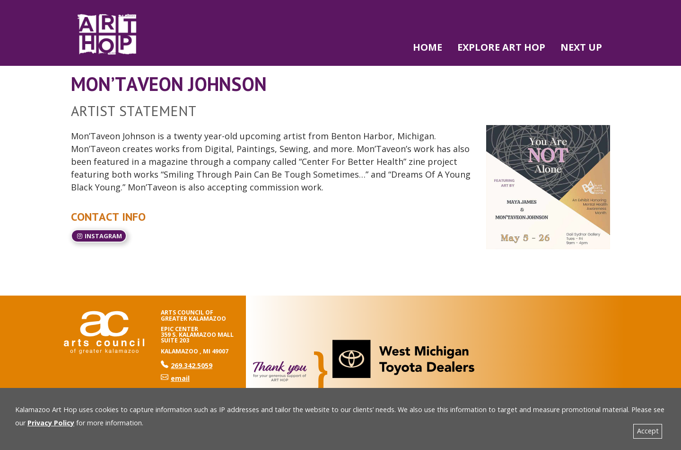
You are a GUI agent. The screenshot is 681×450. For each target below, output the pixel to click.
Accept (648, 430)
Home (427, 47)
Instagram (99, 236)
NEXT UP (581, 47)
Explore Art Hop (501, 47)
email (175, 378)
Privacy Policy (50, 422)
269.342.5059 (186, 365)
